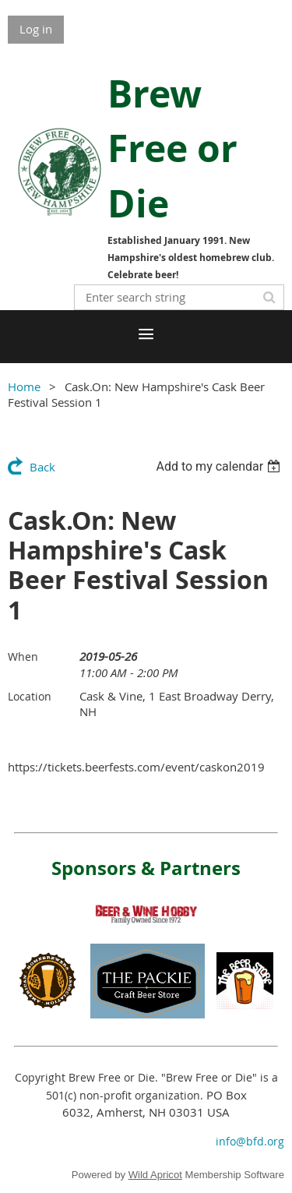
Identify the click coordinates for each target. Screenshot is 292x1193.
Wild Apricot (155, 1175)
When (23, 656)
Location (29, 696)
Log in (35, 29)
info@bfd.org (250, 1141)
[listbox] (220, 466)
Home (24, 386)
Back (42, 467)
